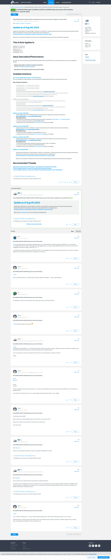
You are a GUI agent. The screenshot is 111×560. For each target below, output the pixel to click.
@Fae (15, 244)
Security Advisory (26, 548)
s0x (18, 292)
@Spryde (18, 477)
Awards (24, 546)
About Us (13, 542)
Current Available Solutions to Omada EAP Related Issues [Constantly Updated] (32, 168)
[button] (69, 182)
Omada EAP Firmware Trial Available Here (24, 176)
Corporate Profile (14, 545)
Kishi (18, 236)
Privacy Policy (13, 548)
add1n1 (19, 339)
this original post (24, 212)
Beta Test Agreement (38, 122)
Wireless (22, 7)
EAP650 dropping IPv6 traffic (28, 66)
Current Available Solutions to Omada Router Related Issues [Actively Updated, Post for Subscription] (37, 169)
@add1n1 (18, 447)
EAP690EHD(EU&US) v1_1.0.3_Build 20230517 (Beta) (28, 140)
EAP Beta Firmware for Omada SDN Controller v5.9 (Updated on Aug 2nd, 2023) (32, 34)
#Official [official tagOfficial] (18, 23)
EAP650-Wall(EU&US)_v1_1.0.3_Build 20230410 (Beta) (29, 116)
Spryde (19, 266)
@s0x (15, 324)
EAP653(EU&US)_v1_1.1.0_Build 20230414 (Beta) (27, 129)
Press (24, 542)
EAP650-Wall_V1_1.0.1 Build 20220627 (61, 119)
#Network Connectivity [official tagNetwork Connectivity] (25, 23)
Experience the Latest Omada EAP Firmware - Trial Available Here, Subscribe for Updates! (34, 166)
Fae (21, 193)
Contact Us (13, 546)
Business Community (15, 7)
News (24, 545)
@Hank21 (15, 380)
